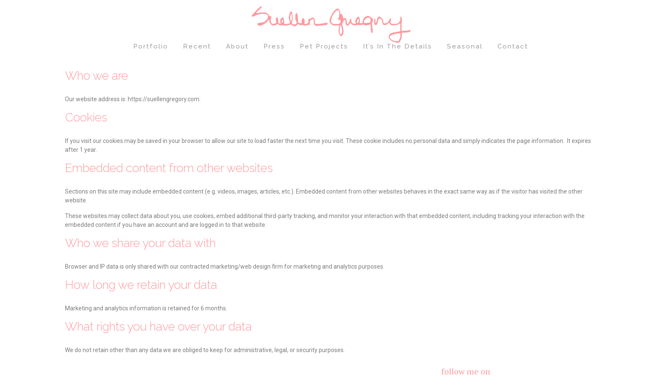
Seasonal (465, 46)
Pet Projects (324, 46)
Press (274, 46)
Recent (197, 46)
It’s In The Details (397, 46)
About (237, 46)
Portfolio (150, 46)
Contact (512, 46)
